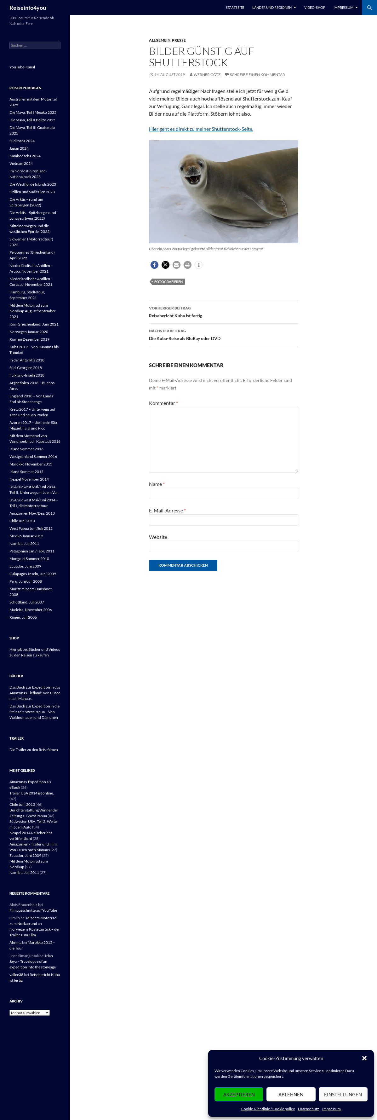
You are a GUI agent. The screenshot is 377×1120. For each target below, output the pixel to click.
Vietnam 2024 (21, 163)
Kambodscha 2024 (25, 155)
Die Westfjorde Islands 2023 (32, 184)
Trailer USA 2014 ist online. (31, 793)
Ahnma (15, 942)
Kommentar (163, 403)
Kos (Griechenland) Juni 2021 (34, 324)
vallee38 (16, 974)
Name (157, 484)
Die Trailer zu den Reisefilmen (33, 749)
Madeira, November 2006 (30, 609)
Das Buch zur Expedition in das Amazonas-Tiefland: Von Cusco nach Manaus (34, 693)
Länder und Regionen (272, 7)
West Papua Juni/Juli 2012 (31, 528)
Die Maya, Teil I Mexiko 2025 (32, 112)
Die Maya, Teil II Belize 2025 (32, 120)
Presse (179, 40)
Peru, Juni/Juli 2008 (25, 581)
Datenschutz (308, 1108)
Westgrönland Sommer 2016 (33, 456)
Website (158, 537)
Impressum (331, 1108)
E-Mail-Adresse (167, 510)
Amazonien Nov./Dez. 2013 (32, 513)
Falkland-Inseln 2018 (26, 375)
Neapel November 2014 (29, 479)
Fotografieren (168, 282)
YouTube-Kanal (22, 67)
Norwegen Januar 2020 (28, 331)
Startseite (235, 7)
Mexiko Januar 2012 (26, 536)
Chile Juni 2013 (22, 520)
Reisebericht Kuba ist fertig (223, 311)
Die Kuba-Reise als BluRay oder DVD (223, 334)
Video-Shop (314, 7)
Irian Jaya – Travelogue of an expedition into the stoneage (32, 961)
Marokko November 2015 (30, 464)
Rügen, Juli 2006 (23, 617)
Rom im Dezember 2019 (29, 339)
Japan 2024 (19, 148)
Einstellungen (343, 1094)
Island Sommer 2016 (26, 449)
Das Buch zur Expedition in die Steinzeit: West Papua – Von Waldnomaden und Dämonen (34, 712)
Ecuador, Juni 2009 (25, 566)
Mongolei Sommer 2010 (29, 558)
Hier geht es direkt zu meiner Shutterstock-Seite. (201, 129)
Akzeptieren (239, 1094)
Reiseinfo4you (27, 7)
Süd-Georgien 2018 (25, 367)
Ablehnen (290, 1094)
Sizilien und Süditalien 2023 (32, 191)
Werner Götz (207, 74)
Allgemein (159, 40)
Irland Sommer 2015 (26, 471)
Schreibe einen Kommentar (257, 74)
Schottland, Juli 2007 (26, 602)
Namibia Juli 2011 (24, 543)
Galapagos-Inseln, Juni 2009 (32, 573)
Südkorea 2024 (22, 140)
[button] (364, 1058)
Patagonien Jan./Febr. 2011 (31, 551)
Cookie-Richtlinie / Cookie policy (268, 1108)
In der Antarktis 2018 (26, 360)
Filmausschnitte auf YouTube (33, 910)
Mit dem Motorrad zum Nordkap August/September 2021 (32, 311)
